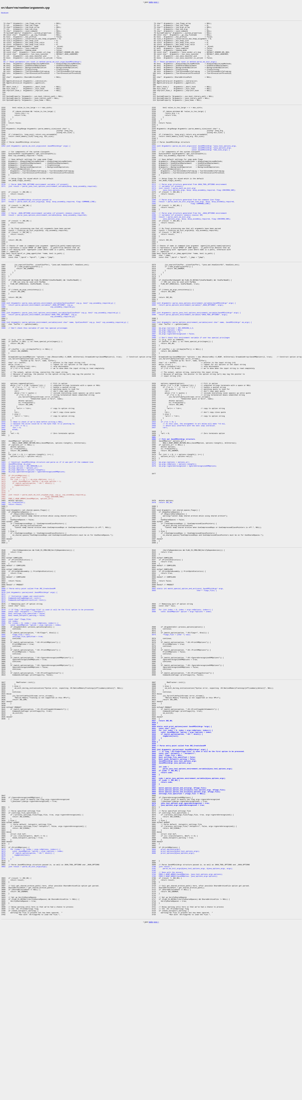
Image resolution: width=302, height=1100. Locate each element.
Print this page (4, 12)
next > (156, 2)
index (151, 2)
